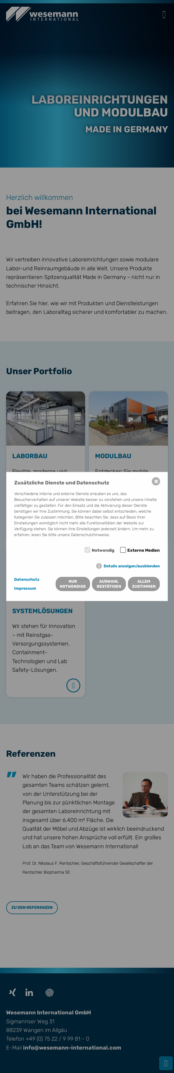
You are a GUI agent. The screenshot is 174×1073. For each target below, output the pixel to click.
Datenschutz (26, 579)
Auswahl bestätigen (109, 584)
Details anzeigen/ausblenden (132, 566)
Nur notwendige (73, 584)
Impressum (25, 588)
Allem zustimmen (144, 584)
